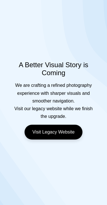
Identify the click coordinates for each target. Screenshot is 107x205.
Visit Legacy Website (54, 132)
